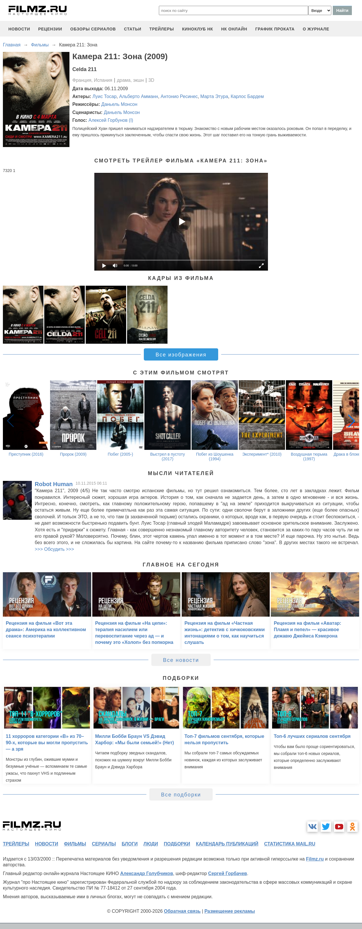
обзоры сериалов (93, 29)
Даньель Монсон (119, 104)
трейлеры (161, 29)
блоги (129, 843)
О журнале (316, 29)
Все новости (181, 660)
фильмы (75, 843)
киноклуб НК (197, 29)
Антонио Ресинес (179, 96)
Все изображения (180, 355)
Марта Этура (214, 96)
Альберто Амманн (138, 96)
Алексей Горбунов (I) (111, 120)
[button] (351, 420)
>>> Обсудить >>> (54, 549)
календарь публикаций (227, 843)
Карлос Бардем (247, 96)
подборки (177, 843)
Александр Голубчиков (146, 873)
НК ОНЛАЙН (234, 29)
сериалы (104, 843)
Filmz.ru (315, 858)
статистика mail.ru (289, 843)
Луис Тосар (105, 96)
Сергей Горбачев (227, 873)
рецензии (50, 29)
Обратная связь (182, 911)
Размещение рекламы (229, 911)
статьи (132, 29)
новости (19, 29)
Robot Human (54, 484)
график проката (275, 29)
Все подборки (181, 795)
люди (151, 843)
